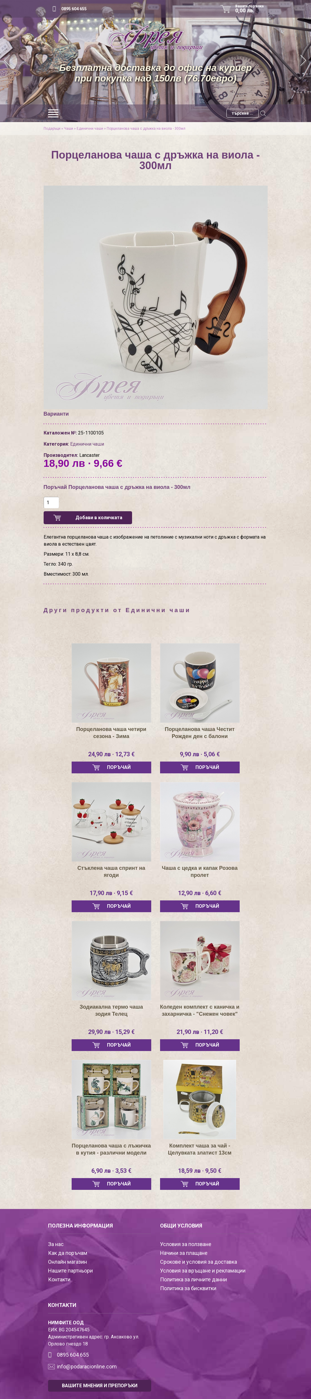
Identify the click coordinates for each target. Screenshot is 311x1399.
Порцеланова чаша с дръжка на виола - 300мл (146, 128)
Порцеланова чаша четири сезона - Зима (111, 732)
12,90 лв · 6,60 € (199, 893)
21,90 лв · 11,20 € (200, 1031)
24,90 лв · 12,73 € (111, 754)
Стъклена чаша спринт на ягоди (111, 871)
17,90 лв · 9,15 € (111, 893)
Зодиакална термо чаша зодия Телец (111, 1010)
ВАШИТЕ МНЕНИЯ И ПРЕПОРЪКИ (99, 1385)
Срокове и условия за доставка (198, 1262)
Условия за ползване (185, 1244)
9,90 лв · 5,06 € (200, 754)
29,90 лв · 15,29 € (111, 1031)
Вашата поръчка (251, 8)
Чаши (68, 128)
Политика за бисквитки (188, 1288)
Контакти (59, 1279)
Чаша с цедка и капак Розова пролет (200, 871)
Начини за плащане (184, 1253)
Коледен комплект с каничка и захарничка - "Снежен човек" (199, 1010)
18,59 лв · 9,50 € (199, 1170)
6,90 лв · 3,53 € (111, 1170)
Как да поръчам (67, 1253)
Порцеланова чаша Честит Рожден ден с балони (200, 732)
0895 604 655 (74, 8)
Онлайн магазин (67, 1262)
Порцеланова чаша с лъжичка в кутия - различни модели (111, 1149)
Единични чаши (90, 128)
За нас (56, 1244)
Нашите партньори (70, 1271)
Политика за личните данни (193, 1279)
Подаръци (52, 128)
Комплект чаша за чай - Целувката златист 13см (200, 1149)
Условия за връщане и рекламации (203, 1271)
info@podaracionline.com (87, 1366)
